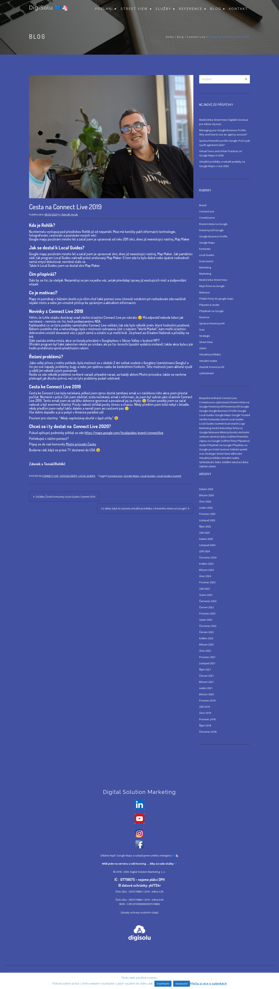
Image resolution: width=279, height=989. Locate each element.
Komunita (204, 249)
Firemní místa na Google (213, 224)
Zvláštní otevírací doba (235, 462)
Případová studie (209, 305)
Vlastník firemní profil (211, 367)
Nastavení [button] (182, 983)
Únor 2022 (205, 650)
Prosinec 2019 (207, 700)
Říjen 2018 (205, 725)
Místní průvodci (229, 432)
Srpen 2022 (205, 619)
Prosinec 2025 (207, 514)
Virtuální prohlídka (210, 354)
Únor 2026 (205, 501)
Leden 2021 (206, 688)
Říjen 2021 (205, 669)
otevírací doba (217, 436)
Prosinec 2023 (207, 582)
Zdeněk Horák (69, 214)
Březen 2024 (206, 570)
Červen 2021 (206, 675)
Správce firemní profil (212, 323)
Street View (134, 9)
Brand (202, 205)
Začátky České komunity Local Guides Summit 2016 (65, 496)
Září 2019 (204, 706)
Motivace (204, 292)
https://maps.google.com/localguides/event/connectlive (123, 433)
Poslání (104, 9)
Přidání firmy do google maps (216, 298)
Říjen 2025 (205, 526)
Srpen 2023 (205, 595)
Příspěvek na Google (211, 311)
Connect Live (196, 37)
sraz (201, 453)
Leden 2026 (206, 507)
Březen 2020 (206, 694)
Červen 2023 (206, 607)
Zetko (217, 462)
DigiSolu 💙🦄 (49, 8)
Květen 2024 (206, 563)
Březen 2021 (206, 682)
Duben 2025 (206, 539)
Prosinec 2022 (207, 613)
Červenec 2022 (207, 626)
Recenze (204, 317)
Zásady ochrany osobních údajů (139, 913)
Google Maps (68, 476)
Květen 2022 (206, 638)
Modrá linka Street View (213, 280)
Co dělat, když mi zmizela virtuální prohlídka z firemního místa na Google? (144, 508)
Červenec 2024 (207, 557)
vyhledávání (206, 373)
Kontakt (238, 9)
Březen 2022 (206, 644)
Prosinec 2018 (207, 719)
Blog (215, 9)
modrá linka (219, 428)
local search (206, 261)
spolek (243, 449)
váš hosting (138, 864)
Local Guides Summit (169, 476)
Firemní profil (216, 406)
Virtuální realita (208, 361)
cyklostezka (223, 402)
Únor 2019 (205, 713)
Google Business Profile (213, 236)
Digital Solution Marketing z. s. (148, 872)
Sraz (202, 329)
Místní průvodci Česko (81, 444)
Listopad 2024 (207, 545)
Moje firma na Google (212, 286)
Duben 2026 (206, 489)
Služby (163, 9)
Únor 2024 (205, 576)
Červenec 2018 (207, 731)
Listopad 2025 (207, 520)
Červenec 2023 (207, 601)
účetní (202, 348)
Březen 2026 (206, 495)
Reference (190, 9)
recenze (224, 449)
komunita (214, 419)
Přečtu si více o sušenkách (208, 983)
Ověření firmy (229, 441)
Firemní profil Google (211, 230)
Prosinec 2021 (207, 657)
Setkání (234, 449)
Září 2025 (204, 532)
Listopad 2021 (207, 663)
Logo (242, 423)
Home (170, 37)
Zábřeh (203, 466)
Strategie (204, 336)
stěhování (236, 453)
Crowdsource (207, 217)
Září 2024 (204, 551)
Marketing (205, 267)
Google (203, 411)
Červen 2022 (206, 632)
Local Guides (86, 476)
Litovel (224, 419)
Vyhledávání (206, 462)
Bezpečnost (206, 398)
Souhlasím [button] (163, 983)
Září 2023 (204, 588)
